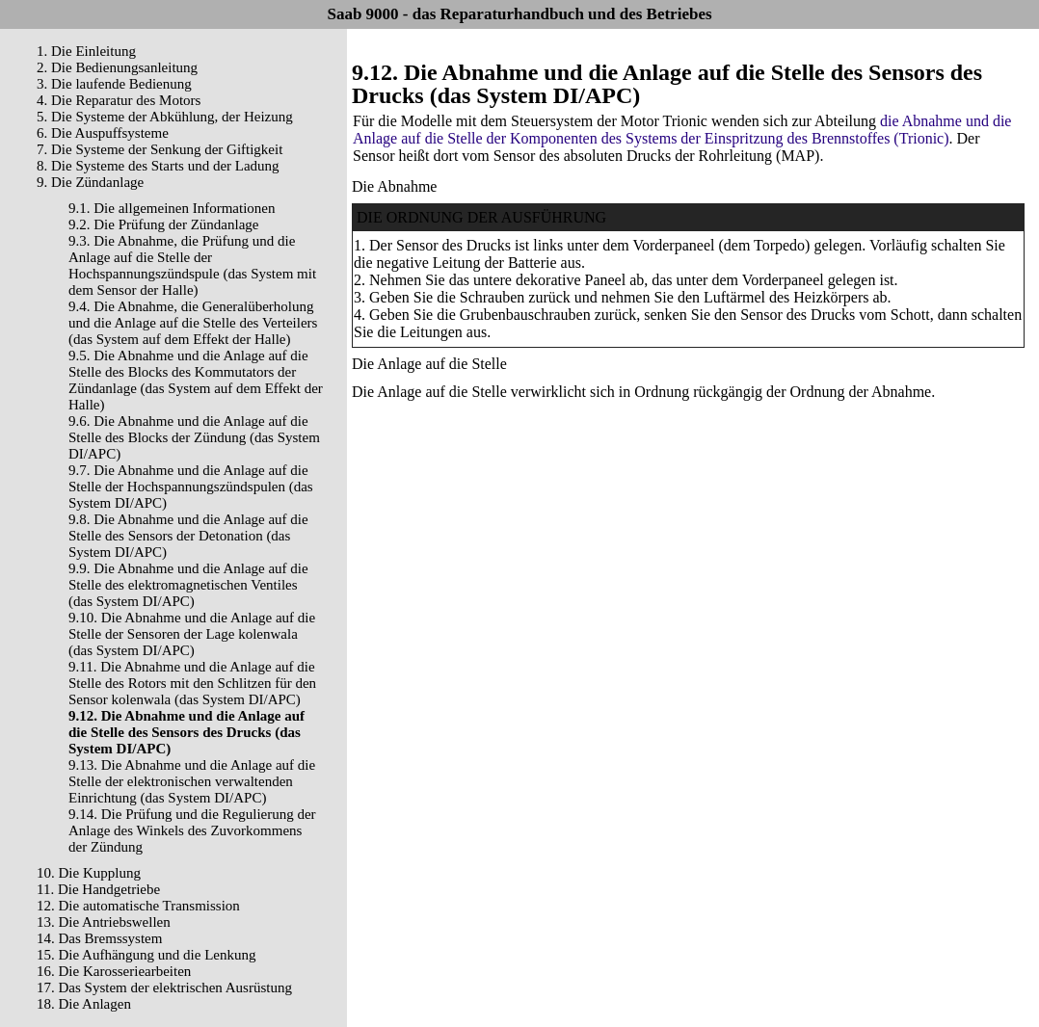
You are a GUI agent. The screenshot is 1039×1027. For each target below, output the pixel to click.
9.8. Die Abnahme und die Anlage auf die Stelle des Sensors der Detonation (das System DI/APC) (188, 536)
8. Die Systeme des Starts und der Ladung (158, 165)
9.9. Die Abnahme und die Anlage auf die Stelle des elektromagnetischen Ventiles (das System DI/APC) (188, 585)
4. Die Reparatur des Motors (118, 100)
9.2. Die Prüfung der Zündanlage (163, 224)
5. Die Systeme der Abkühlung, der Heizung (165, 116)
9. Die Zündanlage (90, 182)
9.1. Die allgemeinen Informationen (172, 208)
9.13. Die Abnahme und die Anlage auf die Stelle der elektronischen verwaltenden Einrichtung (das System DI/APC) (191, 781)
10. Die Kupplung (89, 873)
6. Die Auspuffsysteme (103, 133)
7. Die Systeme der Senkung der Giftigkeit (159, 149)
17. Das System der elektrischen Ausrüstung (164, 987)
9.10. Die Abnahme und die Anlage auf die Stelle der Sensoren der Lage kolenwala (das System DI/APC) (191, 634)
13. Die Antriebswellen (104, 922)
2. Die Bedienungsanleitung (117, 67)
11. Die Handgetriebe (98, 889)
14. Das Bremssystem (99, 938)
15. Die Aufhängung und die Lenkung (146, 954)
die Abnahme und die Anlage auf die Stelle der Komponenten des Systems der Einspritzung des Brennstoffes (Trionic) (682, 129)
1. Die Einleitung (86, 51)
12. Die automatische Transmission (138, 905)
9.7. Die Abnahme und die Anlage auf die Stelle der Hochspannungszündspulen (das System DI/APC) (190, 486)
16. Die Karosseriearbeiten (114, 971)
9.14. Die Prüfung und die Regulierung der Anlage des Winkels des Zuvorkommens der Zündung (192, 830)
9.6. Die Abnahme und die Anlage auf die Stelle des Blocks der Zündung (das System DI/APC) (194, 437)
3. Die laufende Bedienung (114, 84)
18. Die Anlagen (84, 1004)
